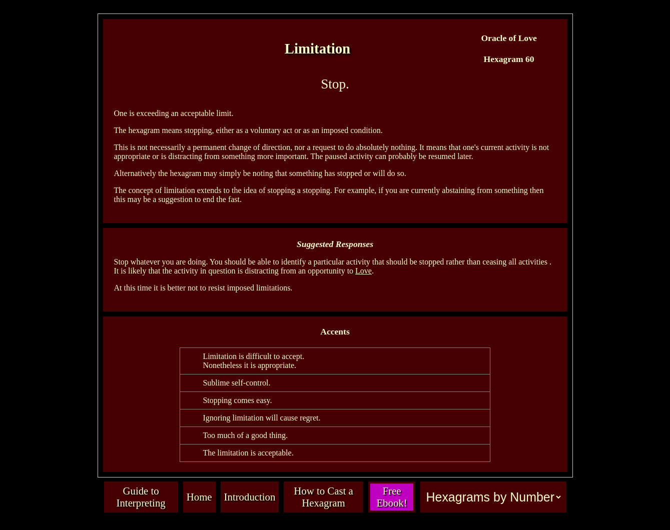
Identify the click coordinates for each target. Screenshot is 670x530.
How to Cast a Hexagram (323, 496)
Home (199, 496)
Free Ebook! (391, 496)
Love (363, 270)
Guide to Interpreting (141, 496)
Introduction (250, 496)
